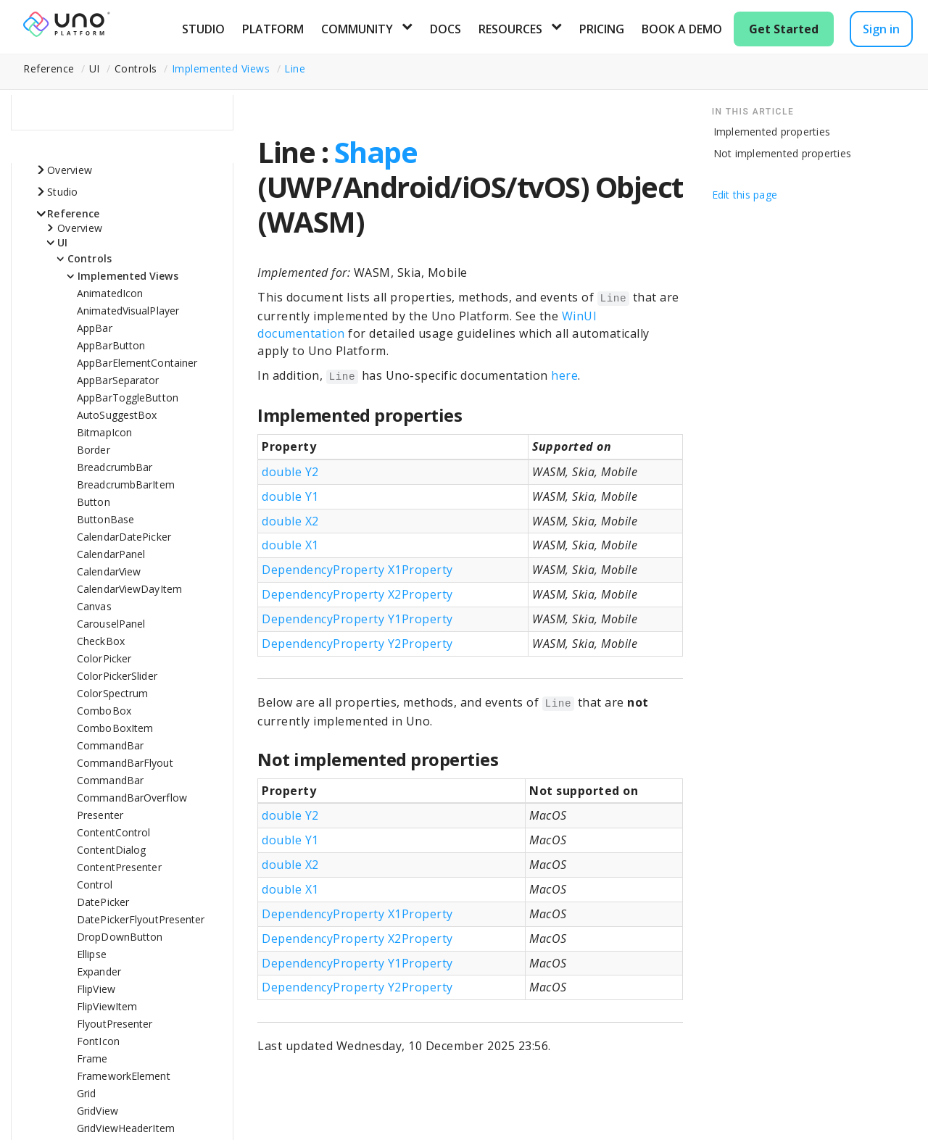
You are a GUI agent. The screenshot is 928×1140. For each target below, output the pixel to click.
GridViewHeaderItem (126, 1128)
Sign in (881, 29)
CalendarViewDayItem (129, 589)
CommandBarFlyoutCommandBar (125, 771)
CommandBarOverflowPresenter (132, 806)
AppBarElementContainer (137, 363)
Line (294, 68)
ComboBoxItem (115, 728)
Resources (510, 29)
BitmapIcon (104, 432)
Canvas (94, 606)
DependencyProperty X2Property (357, 594)
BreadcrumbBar (114, 467)
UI (62, 242)
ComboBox (104, 710)
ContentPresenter (119, 867)
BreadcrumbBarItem (126, 484)
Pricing (601, 29)
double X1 (290, 545)
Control (94, 884)
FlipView (96, 989)
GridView (97, 1111)
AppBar (94, 328)
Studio (203, 29)
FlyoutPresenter (115, 1024)
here (564, 375)
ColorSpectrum (112, 693)
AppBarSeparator (118, 380)
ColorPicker (104, 658)
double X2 (290, 521)
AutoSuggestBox (117, 415)
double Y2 (290, 472)
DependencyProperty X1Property (357, 570)
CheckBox (101, 641)
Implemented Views (221, 68)
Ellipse (92, 954)
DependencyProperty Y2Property (357, 644)
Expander (99, 971)
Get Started (784, 29)
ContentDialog (111, 850)
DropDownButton (119, 937)
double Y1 (290, 496)
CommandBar (110, 745)
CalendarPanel (111, 554)
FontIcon (98, 1041)
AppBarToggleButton (127, 397)
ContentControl (113, 832)
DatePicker (103, 902)
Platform (273, 29)
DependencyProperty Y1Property (357, 619)
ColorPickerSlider (117, 676)
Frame (92, 1058)
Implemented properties (772, 131)
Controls (89, 258)
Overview (69, 170)
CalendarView (109, 571)
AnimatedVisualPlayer (128, 310)
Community (357, 29)
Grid (86, 1093)
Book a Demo (682, 29)
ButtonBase (105, 519)
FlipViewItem (107, 1006)
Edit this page (745, 194)
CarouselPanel (111, 624)
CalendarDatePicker (124, 537)
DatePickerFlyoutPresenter (141, 919)
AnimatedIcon (110, 293)
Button (93, 502)
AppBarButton (111, 345)
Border (93, 450)
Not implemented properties (782, 153)
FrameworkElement (123, 1076)
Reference (73, 213)
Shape (376, 152)
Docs (445, 29)
